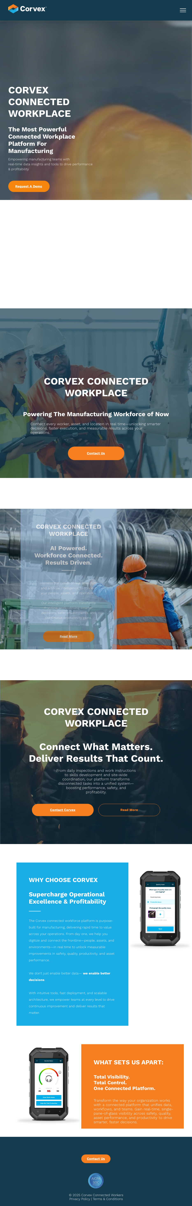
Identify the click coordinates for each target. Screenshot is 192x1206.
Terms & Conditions (108, 1199)
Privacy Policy (79, 1199)
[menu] (183, 10)
